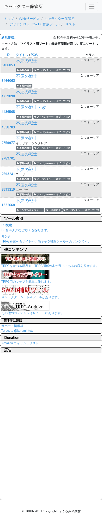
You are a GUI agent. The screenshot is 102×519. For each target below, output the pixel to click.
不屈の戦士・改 (31, 107)
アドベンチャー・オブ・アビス (52, 70)
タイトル (22, 55)
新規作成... (8, 37)
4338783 (8, 127)
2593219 (8, 190)
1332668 (8, 205)
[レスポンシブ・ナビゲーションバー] (91, 6)
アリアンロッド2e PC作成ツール (34, 24)
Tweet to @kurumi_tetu (17, 331)
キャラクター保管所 (23, 6)
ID (8, 55)
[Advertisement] (20, 426)
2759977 (8, 143)
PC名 (34, 55)
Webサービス (29, 18)
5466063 (8, 81)
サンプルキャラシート (30, 210)
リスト (69, 24)
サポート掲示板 (12, 326)
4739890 (8, 96)
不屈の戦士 (26, 61)
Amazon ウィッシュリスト (20, 343)
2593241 (8, 174)
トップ (9, 18)
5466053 (8, 65)
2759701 (8, 158)
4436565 (8, 112)
